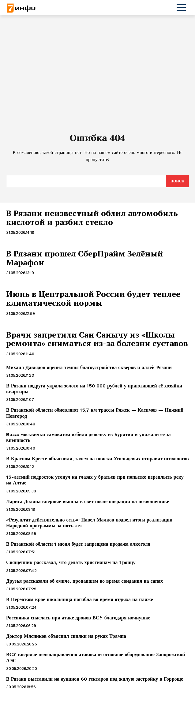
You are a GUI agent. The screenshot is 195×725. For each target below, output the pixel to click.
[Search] (177, 181)
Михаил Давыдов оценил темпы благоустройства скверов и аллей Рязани (89, 367)
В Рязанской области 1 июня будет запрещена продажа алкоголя (78, 544)
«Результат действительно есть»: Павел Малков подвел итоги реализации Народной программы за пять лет (89, 523)
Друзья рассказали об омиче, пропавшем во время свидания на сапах (84, 581)
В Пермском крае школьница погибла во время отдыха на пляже (79, 599)
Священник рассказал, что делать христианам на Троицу (71, 562)
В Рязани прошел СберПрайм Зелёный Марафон (84, 257)
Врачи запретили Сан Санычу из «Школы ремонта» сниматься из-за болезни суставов (97, 339)
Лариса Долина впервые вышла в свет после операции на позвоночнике (87, 501)
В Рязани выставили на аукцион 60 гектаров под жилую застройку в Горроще (94, 679)
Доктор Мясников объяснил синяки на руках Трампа (66, 636)
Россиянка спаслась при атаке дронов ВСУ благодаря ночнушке (78, 618)
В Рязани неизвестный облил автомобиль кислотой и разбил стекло (92, 217)
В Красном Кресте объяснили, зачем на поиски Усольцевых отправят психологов (97, 459)
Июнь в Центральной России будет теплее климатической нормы (93, 298)
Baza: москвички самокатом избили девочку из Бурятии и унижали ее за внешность (88, 437)
